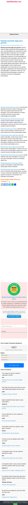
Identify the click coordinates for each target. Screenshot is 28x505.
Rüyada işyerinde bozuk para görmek (10, 169)
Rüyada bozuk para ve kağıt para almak (11, 135)
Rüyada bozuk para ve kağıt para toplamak (12, 155)
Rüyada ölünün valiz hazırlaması (10, 433)
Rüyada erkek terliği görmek (9, 497)
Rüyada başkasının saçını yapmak (11, 445)
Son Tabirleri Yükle (14, 365)
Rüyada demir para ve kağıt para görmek (11, 146)
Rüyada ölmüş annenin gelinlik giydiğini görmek (12, 380)
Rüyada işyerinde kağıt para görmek (10, 107)
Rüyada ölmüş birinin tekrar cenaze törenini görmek (13, 407)
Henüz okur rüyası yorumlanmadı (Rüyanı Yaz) (12, 45)
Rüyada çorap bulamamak (9, 420)
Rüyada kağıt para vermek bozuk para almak (12, 119)
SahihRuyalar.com (14, 2)
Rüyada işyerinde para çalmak (8, 128)
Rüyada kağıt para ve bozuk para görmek (11, 163)
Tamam (15, 504)
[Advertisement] (14, 18)
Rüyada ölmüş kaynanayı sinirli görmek (12, 458)
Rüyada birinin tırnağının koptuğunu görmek (13, 470)
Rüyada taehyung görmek (9, 484)
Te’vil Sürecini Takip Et (14, 316)
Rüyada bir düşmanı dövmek (9, 394)
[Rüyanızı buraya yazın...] (14, 326)
